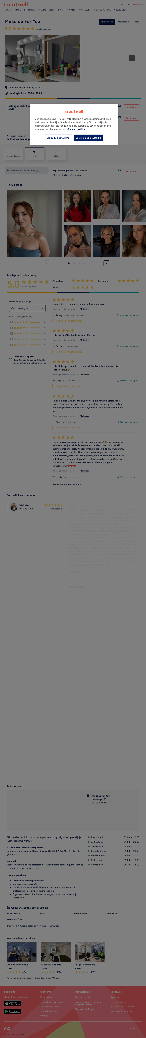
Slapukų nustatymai (58, 138)
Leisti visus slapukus (88, 138)
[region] (74, 124)
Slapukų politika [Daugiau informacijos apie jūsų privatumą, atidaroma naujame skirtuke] (76, 129)
